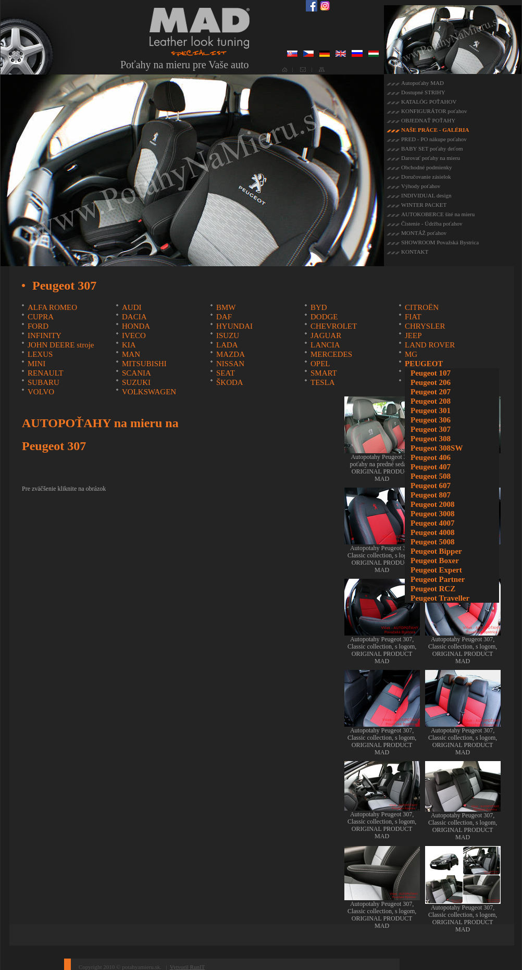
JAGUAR (325, 335)
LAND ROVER (430, 345)
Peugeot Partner (438, 579)
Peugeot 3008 (433, 513)
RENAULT (46, 373)
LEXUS (40, 354)
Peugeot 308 (431, 438)
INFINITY (44, 335)
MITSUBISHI (144, 363)
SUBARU (43, 382)
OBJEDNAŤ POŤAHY (428, 120)
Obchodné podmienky (426, 167)
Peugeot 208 (431, 401)
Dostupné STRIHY (423, 92)
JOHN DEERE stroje (61, 345)
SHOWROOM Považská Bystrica (440, 242)
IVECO (134, 335)
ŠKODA (229, 382)
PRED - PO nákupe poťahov (434, 139)
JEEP (413, 335)
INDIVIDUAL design (426, 195)
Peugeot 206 (431, 382)
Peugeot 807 (431, 495)
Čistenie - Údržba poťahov (431, 223)
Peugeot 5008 (433, 542)
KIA (129, 345)
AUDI (132, 307)
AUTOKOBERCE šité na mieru (438, 214)
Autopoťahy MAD (422, 83)
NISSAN (230, 363)
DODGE (324, 317)
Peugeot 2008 (433, 504)
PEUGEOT (424, 363)
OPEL (320, 363)
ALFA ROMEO (52, 307)
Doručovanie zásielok (426, 176)
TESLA (322, 382)
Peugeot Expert (436, 570)
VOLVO (41, 392)
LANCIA (325, 345)
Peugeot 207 (431, 392)
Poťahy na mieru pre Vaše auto (184, 64)
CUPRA (41, 317)
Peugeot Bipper (436, 551)
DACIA (134, 317)
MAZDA (230, 354)
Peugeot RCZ (433, 589)
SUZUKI (136, 382)
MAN (131, 354)
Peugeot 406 (431, 457)
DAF (224, 317)
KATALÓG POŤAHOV (428, 101)
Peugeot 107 (431, 373)
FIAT (413, 317)
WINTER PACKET (423, 205)
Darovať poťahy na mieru (430, 158)
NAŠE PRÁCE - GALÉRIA (435, 130)
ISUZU (227, 335)
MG (411, 354)
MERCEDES (331, 354)
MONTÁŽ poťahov (423, 233)
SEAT (225, 373)
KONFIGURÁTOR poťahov (434, 111)
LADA (227, 345)
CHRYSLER (425, 326)
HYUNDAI (234, 326)
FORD (38, 326)
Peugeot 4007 (433, 523)
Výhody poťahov (420, 186)
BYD (318, 307)
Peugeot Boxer (435, 560)
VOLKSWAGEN (149, 392)
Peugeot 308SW (437, 448)
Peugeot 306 (431, 420)
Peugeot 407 (431, 467)
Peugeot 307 (431, 429)
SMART (323, 373)
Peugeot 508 (431, 476)
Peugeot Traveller (440, 598)
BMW (226, 307)
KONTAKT (414, 251)
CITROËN (422, 307)
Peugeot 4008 (433, 532)
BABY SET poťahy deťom (432, 148)
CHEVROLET (333, 326)
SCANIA (136, 373)
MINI (36, 363)
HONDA (136, 326)
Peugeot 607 (431, 485)
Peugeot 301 (431, 410)
